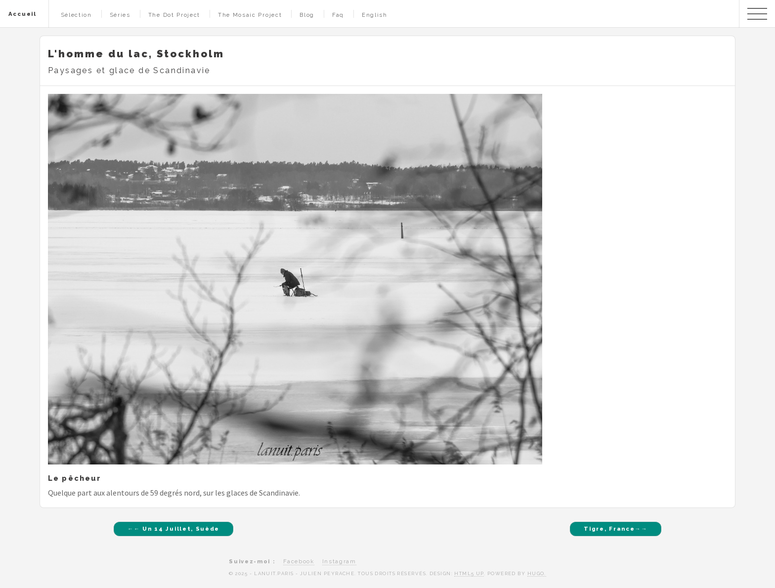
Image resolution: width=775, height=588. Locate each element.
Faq (338, 14)
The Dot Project (174, 14)
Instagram (339, 561)
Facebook (298, 561)
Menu (757, 14)
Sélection (76, 14)
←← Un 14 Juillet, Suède (173, 528)
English (375, 14)
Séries (120, 14)
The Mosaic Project (250, 14)
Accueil (22, 13)
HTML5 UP (469, 573)
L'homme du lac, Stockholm (136, 54)
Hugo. (536, 573)
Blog (307, 14)
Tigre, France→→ (615, 528)
